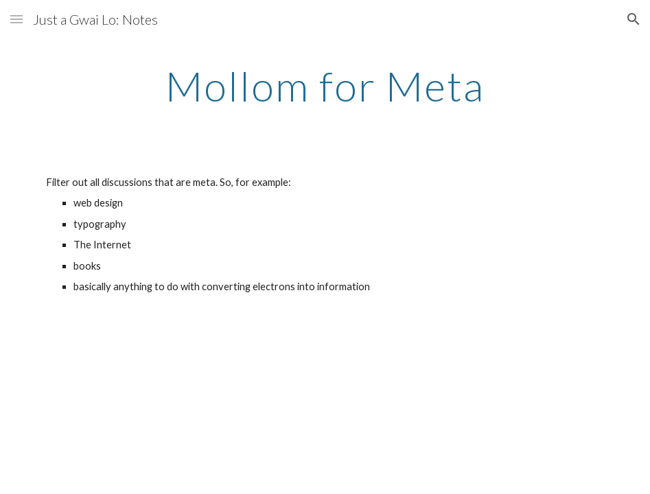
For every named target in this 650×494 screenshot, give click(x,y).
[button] (16, 19)
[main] (325, 86)
